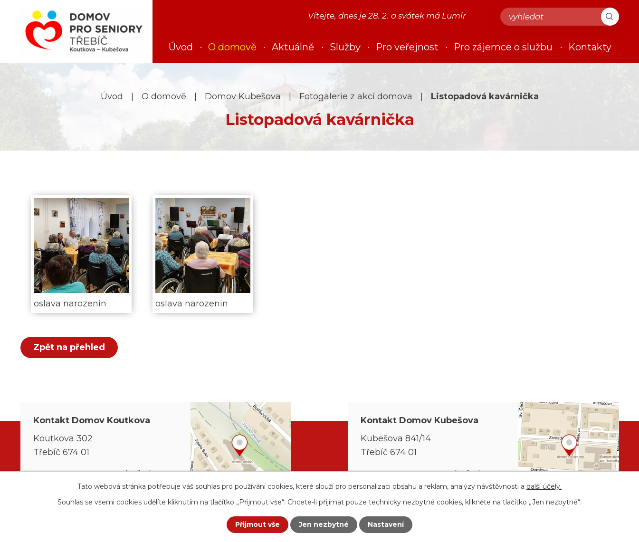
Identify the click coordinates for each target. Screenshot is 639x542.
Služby (345, 47)
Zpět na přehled (69, 347)
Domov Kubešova (243, 96)
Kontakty (589, 47)
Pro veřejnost (407, 47)
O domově (164, 96)
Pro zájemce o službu (503, 47)
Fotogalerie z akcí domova (355, 96)
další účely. (544, 486)
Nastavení (386, 524)
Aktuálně (293, 47)
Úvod (112, 96)
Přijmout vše (257, 524)
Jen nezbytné (324, 524)
